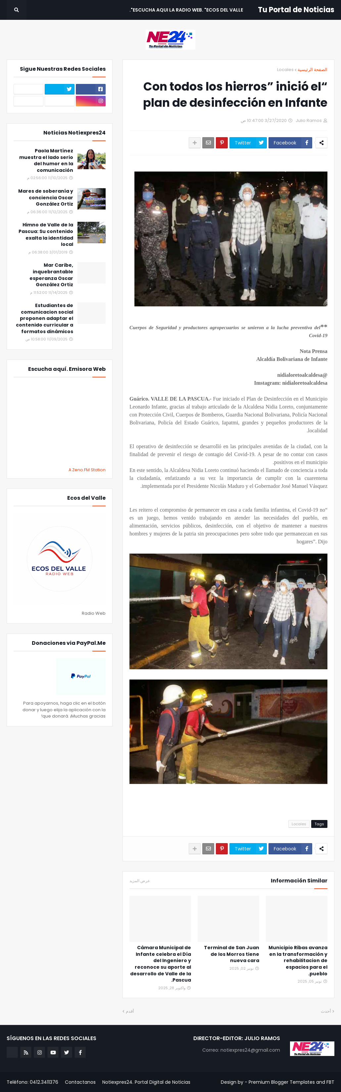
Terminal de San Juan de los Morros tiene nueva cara (231, 954)
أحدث (326, 1011)
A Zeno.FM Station (87, 470)
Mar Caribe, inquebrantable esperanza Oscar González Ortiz (51, 275)
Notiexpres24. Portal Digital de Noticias (146, 1082)
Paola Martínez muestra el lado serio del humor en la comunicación (46, 161)
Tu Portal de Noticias (296, 10)
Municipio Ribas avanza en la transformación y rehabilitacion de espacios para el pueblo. (297, 961)
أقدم (130, 1011)
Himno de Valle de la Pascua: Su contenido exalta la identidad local (46, 235)
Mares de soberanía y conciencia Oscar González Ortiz (45, 197)
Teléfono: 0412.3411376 (32, 1082)
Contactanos (80, 1082)
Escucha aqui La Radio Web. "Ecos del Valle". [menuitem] (186, 10)
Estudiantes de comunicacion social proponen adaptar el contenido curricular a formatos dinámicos (44, 318)
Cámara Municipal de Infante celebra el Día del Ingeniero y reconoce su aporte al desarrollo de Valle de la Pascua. (160, 964)
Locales (285, 69)
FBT (330, 1082)
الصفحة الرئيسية (312, 69)
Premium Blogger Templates (282, 1082)
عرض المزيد (139, 880)
